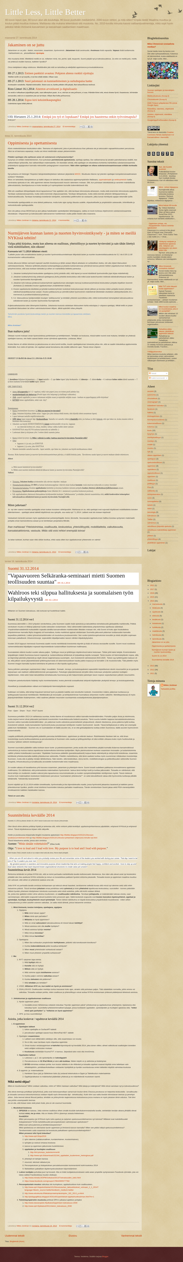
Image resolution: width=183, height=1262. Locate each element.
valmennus (151, 523)
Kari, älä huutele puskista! (165, 168)
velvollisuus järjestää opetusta (159, 526)
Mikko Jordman (170, 685)
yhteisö (150, 536)
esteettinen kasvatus (155, 406)
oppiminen (151, 466)
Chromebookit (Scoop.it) (157, 99)
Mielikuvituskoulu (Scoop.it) (158, 96)
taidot (149, 508)
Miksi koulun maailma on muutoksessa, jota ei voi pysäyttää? (168, 309)
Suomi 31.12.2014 (23, 568)
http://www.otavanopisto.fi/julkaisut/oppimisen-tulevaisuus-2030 (51, 1203)
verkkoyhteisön (120, 180)
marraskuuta (157, 604)
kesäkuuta (156, 619)
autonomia (151, 395)
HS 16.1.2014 (64, 583)
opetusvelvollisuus (154, 462)
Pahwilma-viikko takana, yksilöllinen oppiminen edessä (166, 331)
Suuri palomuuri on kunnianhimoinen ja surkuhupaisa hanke (58, 81)
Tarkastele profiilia (168, 689)
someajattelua (153, 501)
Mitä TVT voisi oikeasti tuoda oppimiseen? (168, 287)
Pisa (149, 487)
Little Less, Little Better (45, 12)
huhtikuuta (156, 627)
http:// (27, 1206)
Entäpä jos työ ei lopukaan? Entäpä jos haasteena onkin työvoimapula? (89, 116)
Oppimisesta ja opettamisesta (32, 143)
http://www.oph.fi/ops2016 (35, 1136)
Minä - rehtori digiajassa (168, 187)
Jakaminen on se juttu (26, 44)
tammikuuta (157, 639)
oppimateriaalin (105, 180)
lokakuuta (156, 608)
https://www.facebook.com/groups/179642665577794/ (47, 1181)
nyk (148, 452)
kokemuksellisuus (154, 423)
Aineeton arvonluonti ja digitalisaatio (56, 88)
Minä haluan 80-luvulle (168, 205)
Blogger (105, 1256)
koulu (149, 430)
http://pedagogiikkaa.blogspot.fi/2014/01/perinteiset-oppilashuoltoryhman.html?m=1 (59, 1197)
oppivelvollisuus (153, 473)
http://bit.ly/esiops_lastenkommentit (45, 1152)
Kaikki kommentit (157, 378)
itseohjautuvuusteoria (155, 420)
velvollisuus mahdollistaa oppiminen (161, 530)
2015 (152, 597)
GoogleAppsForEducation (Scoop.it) (161, 120)
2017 (152, 589)
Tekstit (152, 373)
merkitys (150, 441)
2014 (152, 601)
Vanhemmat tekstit (131, 1235)
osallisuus (151, 480)
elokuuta (156, 616)
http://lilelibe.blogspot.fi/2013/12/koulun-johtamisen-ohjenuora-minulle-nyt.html (64, 838)
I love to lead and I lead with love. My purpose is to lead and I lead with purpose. (61, 848)
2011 (152, 673)
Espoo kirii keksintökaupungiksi (43, 99)
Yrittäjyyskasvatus (154, 352)
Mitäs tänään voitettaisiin (33, 843)
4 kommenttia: (64, 220)
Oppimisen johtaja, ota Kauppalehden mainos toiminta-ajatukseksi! (160, 225)
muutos (150, 448)
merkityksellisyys (154, 437)
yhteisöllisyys (152, 539)
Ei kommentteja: (69, 126)
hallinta (150, 412)
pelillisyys (151, 484)
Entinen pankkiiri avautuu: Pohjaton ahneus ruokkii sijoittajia (59, 73)
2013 (152, 666)
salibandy (151, 491)
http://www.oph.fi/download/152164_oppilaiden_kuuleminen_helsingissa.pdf (61, 1155)
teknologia (151, 512)
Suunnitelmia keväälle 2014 (31, 815)
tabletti (150, 505)
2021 (152, 585)
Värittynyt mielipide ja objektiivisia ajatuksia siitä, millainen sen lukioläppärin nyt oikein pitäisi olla (168, 245)
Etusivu (73, 1235)
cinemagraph (152, 402)
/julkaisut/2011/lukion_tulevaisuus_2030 (55, 1206)
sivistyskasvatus (153, 494)
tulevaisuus (151, 516)
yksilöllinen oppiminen (156, 543)
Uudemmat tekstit (14, 1235)
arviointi (150, 391)
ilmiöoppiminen (153, 416)
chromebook (152, 398)
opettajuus (151, 459)
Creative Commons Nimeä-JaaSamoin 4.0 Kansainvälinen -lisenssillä (160, 134)
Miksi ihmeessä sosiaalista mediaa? (167, 267)
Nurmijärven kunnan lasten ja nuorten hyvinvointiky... (163, 651)
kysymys (150, 434)
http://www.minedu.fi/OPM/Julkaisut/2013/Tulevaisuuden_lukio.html (53, 1178)
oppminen (151, 476)
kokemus (151, 427)
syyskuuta (156, 612)
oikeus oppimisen (154, 455)
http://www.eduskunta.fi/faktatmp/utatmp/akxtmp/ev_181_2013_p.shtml (54, 1193)
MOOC (78, 174)
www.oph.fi (33, 1206)
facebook (151, 409)
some (149, 498)
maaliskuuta (157, 631)
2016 (152, 593)
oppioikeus (151, 469)
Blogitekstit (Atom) (17, 1241)
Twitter (150, 519)
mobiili (150, 444)
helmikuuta (156, 635)
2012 (152, 670)
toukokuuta (157, 623)
